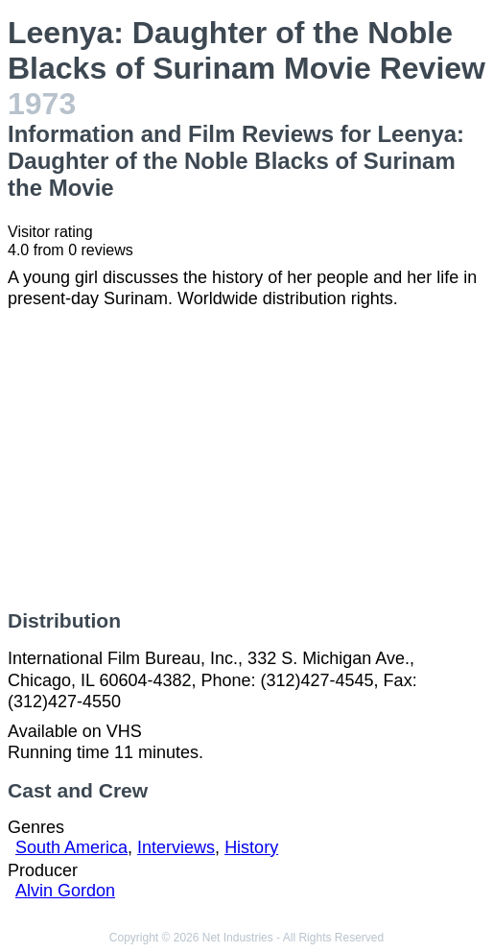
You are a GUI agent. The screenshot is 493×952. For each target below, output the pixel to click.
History (251, 847)
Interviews (176, 847)
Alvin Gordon (65, 890)
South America (71, 847)
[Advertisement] (246, 459)
